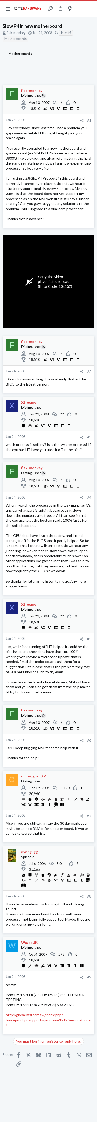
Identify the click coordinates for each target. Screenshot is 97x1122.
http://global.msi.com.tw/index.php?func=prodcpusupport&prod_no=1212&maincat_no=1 (48, 1020)
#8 (89, 896)
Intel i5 (66, 33)
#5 (89, 639)
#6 (89, 740)
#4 (89, 498)
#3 (89, 437)
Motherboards (15, 39)
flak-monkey (16, 33)
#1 (89, 120)
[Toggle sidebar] (80, 8)
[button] (8, 8)
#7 (89, 816)
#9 (89, 977)
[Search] (90, 8)
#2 (89, 372)
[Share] (81, 120)
